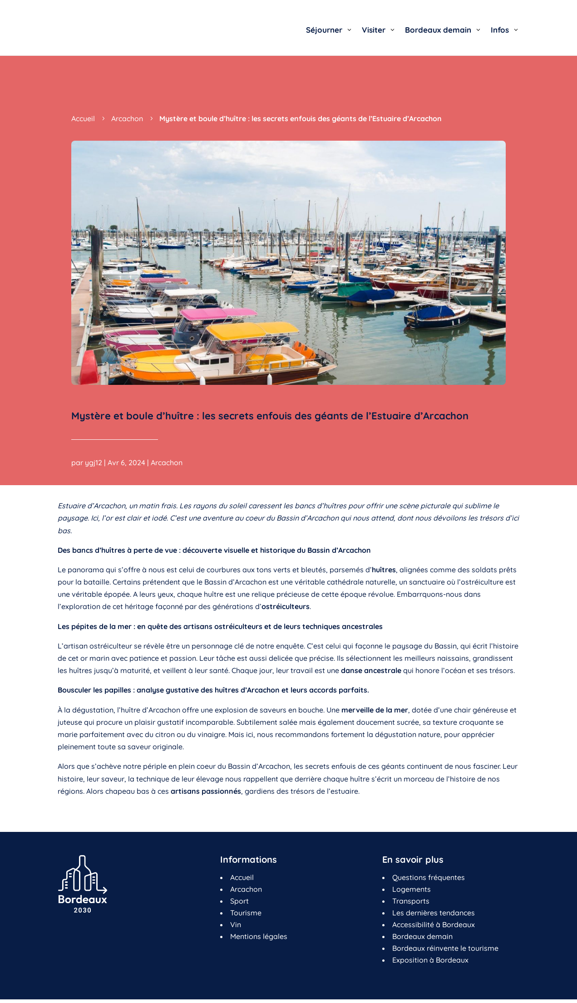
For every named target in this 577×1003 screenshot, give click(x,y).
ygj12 (93, 462)
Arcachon (166, 462)
